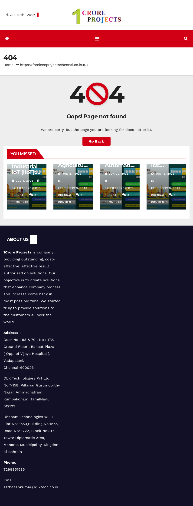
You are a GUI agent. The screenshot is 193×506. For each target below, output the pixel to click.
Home (8, 65)
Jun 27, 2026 (72, 173)
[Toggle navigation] (97, 38)
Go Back (96, 141)
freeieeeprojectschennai (26, 188)
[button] (186, 39)
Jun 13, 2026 (164, 173)
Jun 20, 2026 (118, 173)
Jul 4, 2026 (24, 180)
